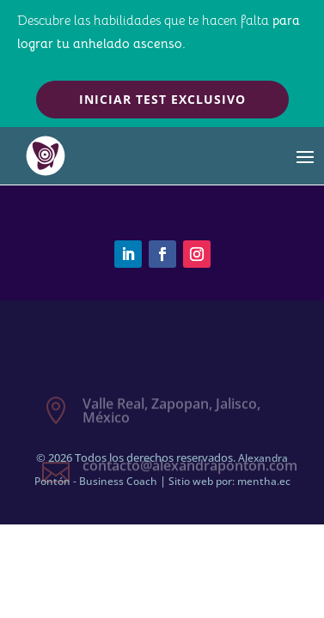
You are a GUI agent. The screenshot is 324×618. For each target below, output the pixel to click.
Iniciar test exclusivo (162, 99)
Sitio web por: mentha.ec (229, 481)
